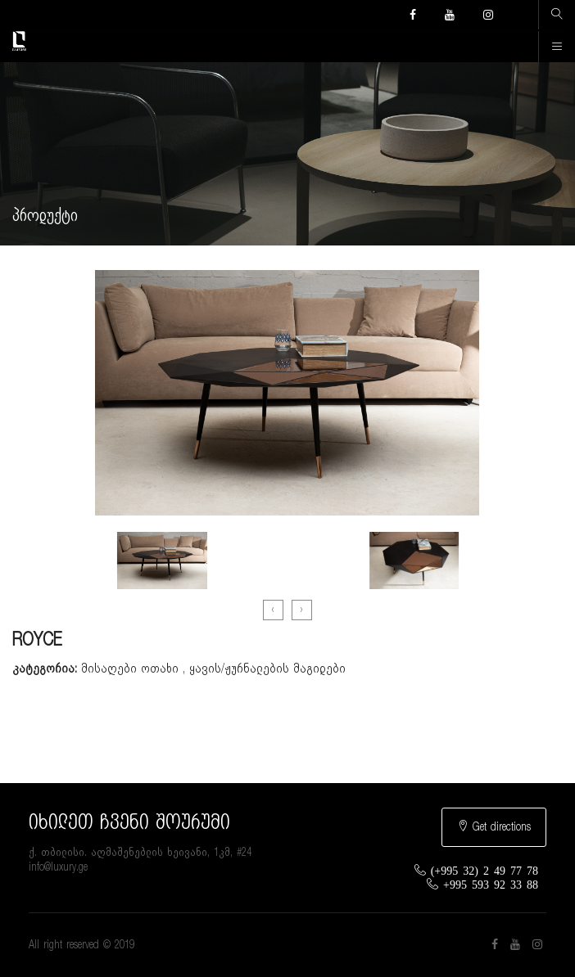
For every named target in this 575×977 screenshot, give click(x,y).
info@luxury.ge (58, 867)
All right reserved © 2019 (81, 945)
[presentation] (273, 610)
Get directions (494, 826)
